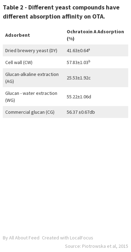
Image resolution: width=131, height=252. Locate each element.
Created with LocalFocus (67, 237)
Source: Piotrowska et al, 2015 (96, 246)
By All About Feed (21, 237)
